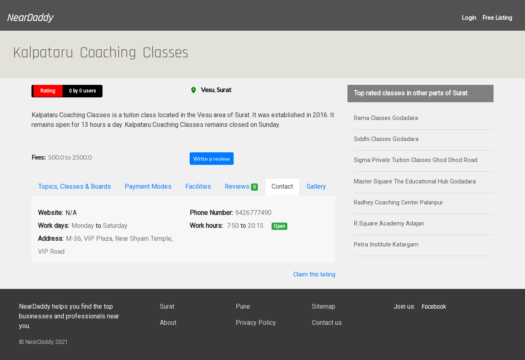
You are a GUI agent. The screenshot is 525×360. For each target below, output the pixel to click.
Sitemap (323, 306)
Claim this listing (314, 274)
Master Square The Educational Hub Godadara (415, 181)
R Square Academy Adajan (389, 223)
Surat (224, 89)
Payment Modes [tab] (148, 186)
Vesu (207, 89)
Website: (50, 213)
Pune (243, 306)
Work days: (53, 225)
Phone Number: (211, 213)
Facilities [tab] (198, 186)
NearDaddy (29, 18)
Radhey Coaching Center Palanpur (398, 202)
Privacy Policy (256, 322)
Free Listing (497, 18)
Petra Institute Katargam (386, 244)
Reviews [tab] (241, 187)
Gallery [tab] (316, 186)
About (168, 322)
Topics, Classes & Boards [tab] (74, 186)
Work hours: (206, 225)
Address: (50, 238)
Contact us (327, 322)
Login (469, 18)
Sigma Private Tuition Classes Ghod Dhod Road (415, 160)
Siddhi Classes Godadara (386, 139)
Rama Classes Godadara (386, 118)
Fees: (38, 157)
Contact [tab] (282, 186)
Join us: (404, 306)
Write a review (211, 158)
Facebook (434, 307)
